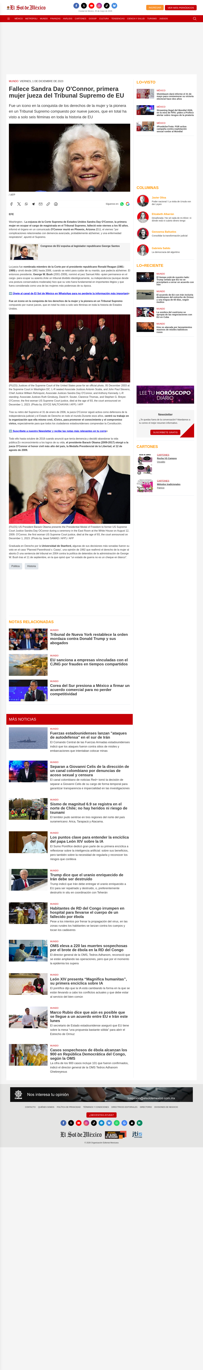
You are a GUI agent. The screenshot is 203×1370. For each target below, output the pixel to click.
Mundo (44, 18)
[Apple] (132, 1123)
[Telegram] (101, 1123)
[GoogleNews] (124, 1123)
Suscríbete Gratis (165, 432)
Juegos (163, 18)
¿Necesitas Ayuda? (101, 1115)
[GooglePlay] (139, 1123)
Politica (15, 566)
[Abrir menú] (8, 18)
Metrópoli (31, 18)
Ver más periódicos (181, 7)
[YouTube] (91, 6)
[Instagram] (99, 6)
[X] (84, 6)
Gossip (93, 18)
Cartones (80, 18)
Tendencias (118, 18)
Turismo (152, 18)
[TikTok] (107, 6)
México (19, 18)
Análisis (67, 18)
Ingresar (155, 7)
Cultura (104, 18)
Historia (31, 566)
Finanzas (55, 18)
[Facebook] (76, 6)
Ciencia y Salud (136, 18)
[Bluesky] (114, 6)
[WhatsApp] (117, 1123)
